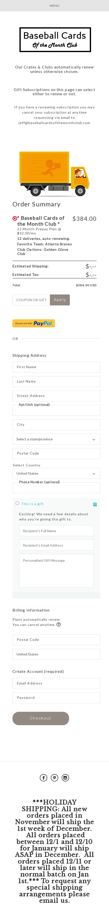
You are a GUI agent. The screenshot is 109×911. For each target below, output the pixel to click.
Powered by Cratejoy (54, 789)
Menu (55, 5)
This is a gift (32, 504)
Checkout (41, 718)
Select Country (56, 465)
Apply (60, 299)
